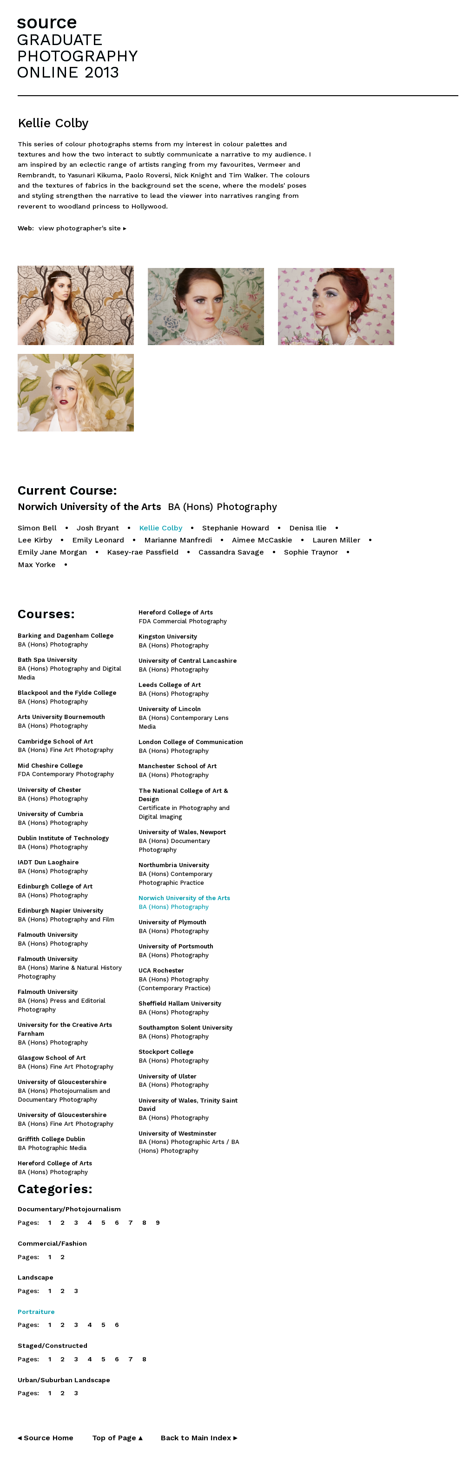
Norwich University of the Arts (147, 507)
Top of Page (117, 1437)
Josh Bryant (98, 527)
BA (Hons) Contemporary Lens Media (184, 718)
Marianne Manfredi (178, 540)
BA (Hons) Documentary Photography (182, 841)
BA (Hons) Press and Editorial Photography (62, 1000)
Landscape (35, 1277)
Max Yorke (37, 564)
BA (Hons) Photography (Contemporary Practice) (175, 979)
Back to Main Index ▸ (199, 1437)
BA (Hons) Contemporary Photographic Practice (175, 874)
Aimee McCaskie (262, 540)
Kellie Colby (160, 527)
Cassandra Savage (231, 552)
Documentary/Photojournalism (69, 1209)
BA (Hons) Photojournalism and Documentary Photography (64, 1090)
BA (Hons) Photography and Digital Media (69, 668)
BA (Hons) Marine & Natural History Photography (70, 967)
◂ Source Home (45, 1437)
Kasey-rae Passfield (142, 552)
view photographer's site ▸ (82, 228)
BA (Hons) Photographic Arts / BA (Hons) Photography (189, 1142)
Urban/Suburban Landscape (64, 1380)
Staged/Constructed (52, 1345)
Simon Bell (37, 527)
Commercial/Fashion (52, 1243)
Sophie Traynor (311, 552)
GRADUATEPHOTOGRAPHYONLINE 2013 (77, 56)
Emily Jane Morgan (52, 552)
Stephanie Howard (235, 527)
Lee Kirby (35, 540)
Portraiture (36, 1311)
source (47, 22)
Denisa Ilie (308, 527)
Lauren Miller (336, 540)
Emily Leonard (98, 540)
